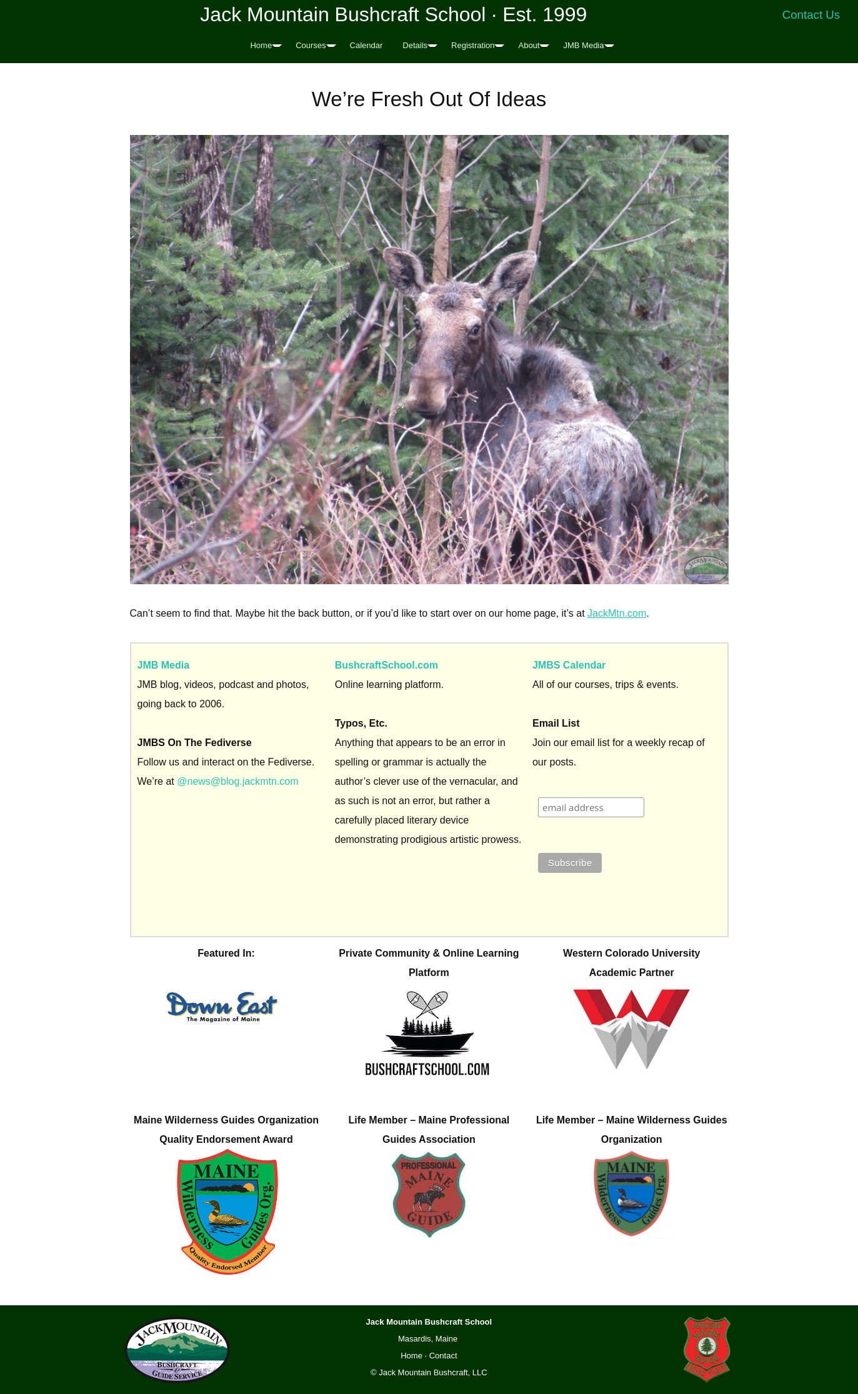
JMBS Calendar (569, 665)
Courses (311, 45)
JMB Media (583, 45)
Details (414, 45)
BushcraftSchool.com (386, 665)
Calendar (366, 45)
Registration (472, 45)
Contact (443, 1355)
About (528, 45)
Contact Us (811, 14)
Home (261, 45)
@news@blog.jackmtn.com (237, 781)
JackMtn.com (616, 613)
